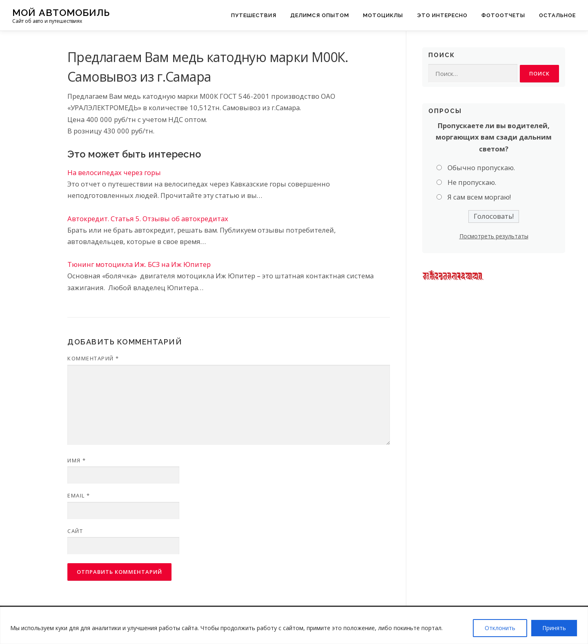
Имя (76, 460)
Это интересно (442, 15)
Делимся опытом (319, 15)
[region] (294, 625)
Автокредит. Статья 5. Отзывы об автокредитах (147, 218)
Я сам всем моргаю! (479, 197)
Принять (554, 628)
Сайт (75, 531)
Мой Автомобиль (61, 12)
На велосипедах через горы (114, 172)
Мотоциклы (383, 15)
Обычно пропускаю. (481, 167)
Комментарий (93, 358)
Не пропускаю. (472, 182)
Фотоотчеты (503, 15)
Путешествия (253, 15)
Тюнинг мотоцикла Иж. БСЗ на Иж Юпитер (139, 264)
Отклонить (500, 628)
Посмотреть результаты (493, 236)
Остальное (557, 15)
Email (78, 495)
